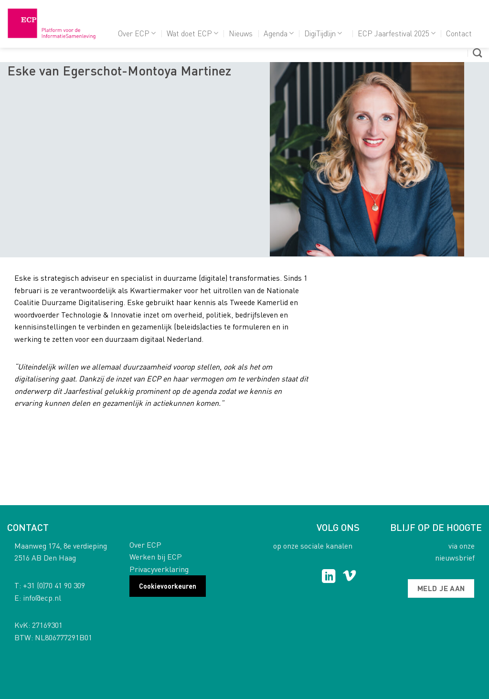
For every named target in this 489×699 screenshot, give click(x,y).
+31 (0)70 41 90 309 (54, 585)
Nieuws (241, 33)
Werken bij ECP (155, 556)
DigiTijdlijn (323, 33)
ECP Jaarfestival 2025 (397, 33)
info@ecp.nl (42, 598)
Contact (459, 33)
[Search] (477, 52)
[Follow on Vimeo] (349, 577)
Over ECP (137, 33)
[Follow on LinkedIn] (329, 577)
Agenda (279, 33)
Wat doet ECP (192, 33)
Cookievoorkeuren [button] (167, 586)
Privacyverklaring (159, 569)
